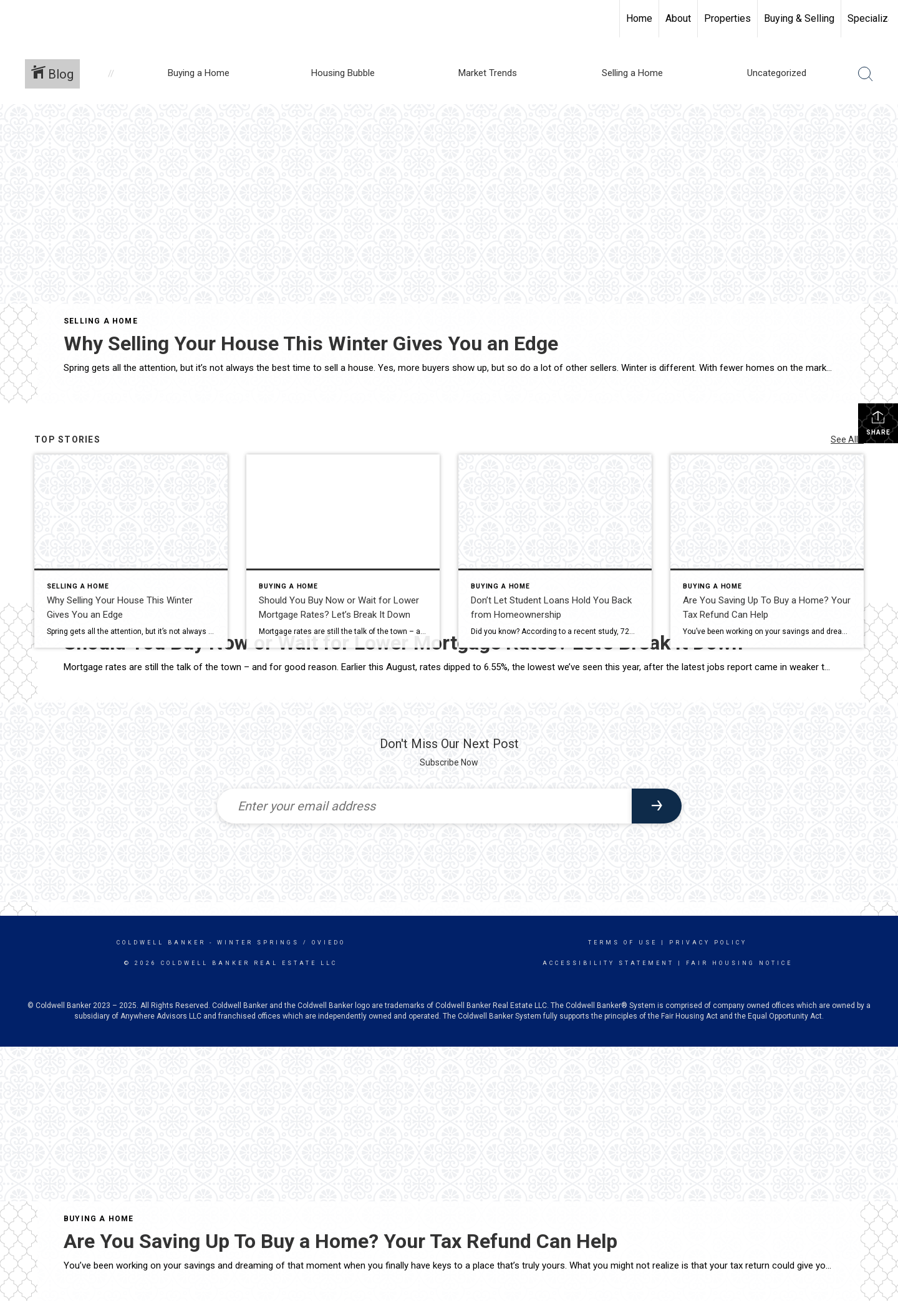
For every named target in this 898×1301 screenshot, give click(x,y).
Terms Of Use (622, 942)
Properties (727, 18)
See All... (847, 439)
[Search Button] (865, 74)
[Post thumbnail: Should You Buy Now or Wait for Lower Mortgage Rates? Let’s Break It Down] (343, 551)
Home (639, 18)
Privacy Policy (708, 942)
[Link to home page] (15, 18)
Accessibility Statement (608, 963)
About (678, 18)
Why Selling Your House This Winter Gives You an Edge (311, 343)
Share (878, 423)
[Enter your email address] (424, 806)
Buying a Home (99, 1218)
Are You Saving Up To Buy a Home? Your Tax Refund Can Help (340, 1241)
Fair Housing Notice (739, 963)
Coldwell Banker (161, 942)
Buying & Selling (799, 18)
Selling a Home (101, 321)
